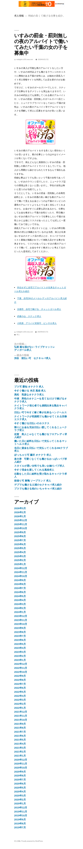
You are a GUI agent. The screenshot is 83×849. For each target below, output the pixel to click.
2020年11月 (20, 763)
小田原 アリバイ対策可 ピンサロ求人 (37, 323)
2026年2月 (20, 512)
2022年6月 (20, 688)
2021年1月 (20, 755)
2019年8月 (20, 823)
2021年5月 (20, 739)
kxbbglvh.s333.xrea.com (25, 59)
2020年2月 (20, 799)
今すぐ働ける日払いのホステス (31, 423)
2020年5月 (20, 787)
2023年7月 (20, 636)
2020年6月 (20, 783)
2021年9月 (20, 724)
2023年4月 (20, 648)
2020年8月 (20, 775)
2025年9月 (20, 532)
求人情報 (19, 15)
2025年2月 (20, 560)
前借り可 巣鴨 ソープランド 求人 (32, 480)
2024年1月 (20, 612)
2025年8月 (20, 536)
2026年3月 (20, 508)
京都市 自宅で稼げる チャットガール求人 (39, 309)
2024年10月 (20, 576)
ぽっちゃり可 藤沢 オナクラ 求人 (32, 455)
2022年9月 (20, 676)
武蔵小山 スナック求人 (29, 316)
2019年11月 (20, 811)
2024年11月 (20, 572)
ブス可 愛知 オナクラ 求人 (29, 386)
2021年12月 (20, 711)
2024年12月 (20, 568)
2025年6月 (20, 544)
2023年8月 (20, 632)
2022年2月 (20, 704)
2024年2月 (20, 608)
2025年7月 (20, 540)
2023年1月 (20, 660)
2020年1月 (20, 803)
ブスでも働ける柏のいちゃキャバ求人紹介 (38, 488)
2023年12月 (20, 616)
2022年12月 (20, 664)
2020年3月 (20, 795)
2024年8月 (20, 584)
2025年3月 (20, 556)
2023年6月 (20, 640)
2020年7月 (20, 779)
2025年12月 (20, 520)
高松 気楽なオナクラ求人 (29, 394)
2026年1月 (20, 516)
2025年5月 (20, 548)
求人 (18, 334)
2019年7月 (20, 827)
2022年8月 (20, 680)
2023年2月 (20, 656)
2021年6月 (20, 735)
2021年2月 (20, 751)
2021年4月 (20, 743)
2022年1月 (20, 708)
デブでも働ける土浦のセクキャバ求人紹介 (38, 484)
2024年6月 (20, 592)
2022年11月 (20, 668)
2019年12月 (20, 807)
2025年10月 (20, 528)
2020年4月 (20, 791)
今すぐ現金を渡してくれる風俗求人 (34, 469)
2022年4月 (20, 696)
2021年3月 (20, 747)
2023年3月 (20, 652)
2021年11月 (20, 715)
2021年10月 (20, 719)
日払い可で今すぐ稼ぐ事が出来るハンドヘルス (40, 412)
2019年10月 (20, 815)
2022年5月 (20, 692)
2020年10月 (20, 767)
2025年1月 (20, 564)
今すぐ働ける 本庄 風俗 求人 (30, 390)
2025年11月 (20, 524)
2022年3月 (20, 699)
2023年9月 (20, 628)
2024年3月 (20, 604)
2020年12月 (20, 759)
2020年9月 (20, 771)
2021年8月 (20, 727)
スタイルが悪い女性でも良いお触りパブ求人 (39, 465)
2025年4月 (20, 552)
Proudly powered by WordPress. (32, 841)
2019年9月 (20, 819)
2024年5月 (20, 596)
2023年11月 (20, 620)
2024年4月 (20, 600)
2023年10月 (20, 624)
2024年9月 (20, 580)
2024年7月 (20, 588)
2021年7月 (20, 731)
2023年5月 (20, 644)
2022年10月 (20, 672)
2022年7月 (20, 684)
